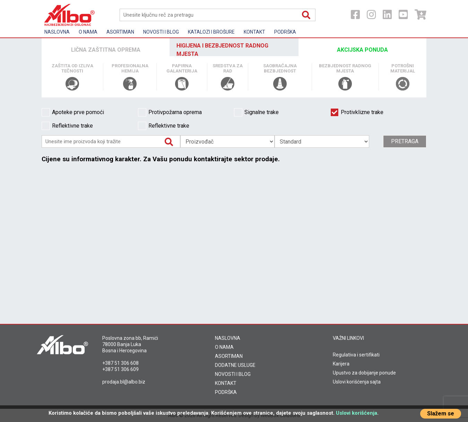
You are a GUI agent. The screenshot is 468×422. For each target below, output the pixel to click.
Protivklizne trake (356, 112)
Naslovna (57, 32)
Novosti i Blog (161, 32)
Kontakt (254, 32)
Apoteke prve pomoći (73, 112)
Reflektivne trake (67, 126)
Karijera (341, 364)
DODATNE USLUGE (235, 365)
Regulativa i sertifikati (356, 355)
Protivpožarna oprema (170, 112)
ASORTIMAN (229, 356)
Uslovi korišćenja (356, 413)
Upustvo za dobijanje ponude (364, 373)
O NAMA (224, 347)
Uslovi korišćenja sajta (357, 382)
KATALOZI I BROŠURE (211, 32)
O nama (88, 32)
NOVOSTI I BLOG (233, 374)
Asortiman (120, 32)
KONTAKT (225, 383)
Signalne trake (256, 112)
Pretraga (404, 141)
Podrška (285, 32)
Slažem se (440, 413)
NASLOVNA (227, 338)
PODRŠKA (226, 392)
